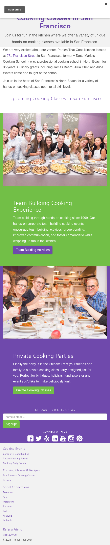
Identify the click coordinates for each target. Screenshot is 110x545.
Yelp (47, 438)
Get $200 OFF (10, 534)
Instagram (71, 438)
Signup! (11, 424)
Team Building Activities (33, 250)
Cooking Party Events (14, 463)
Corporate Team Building (16, 454)
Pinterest (79, 438)
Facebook (30, 438)
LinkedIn (55, 438)
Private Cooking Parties (43, 356)
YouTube (63, 438)
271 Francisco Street (22, 55)
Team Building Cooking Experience (42, 206)
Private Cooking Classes (33, 390)
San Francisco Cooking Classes (19, 475)
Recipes (7, 480)
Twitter (39, 438)
